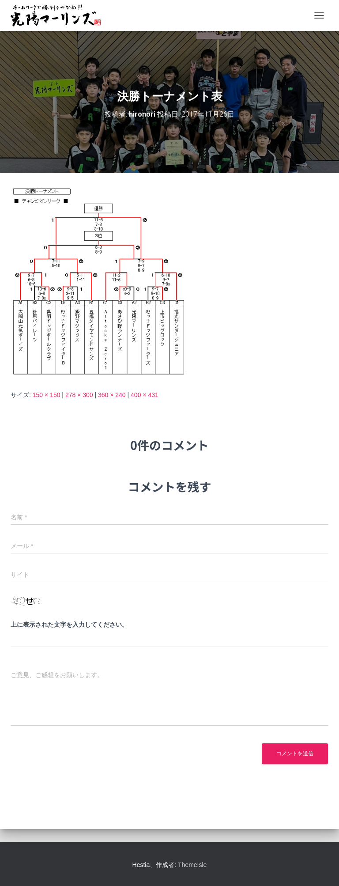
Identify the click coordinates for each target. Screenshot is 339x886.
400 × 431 (144, 394)
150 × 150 (46, 394)
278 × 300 (79, 394)
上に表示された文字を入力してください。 (69, 624)
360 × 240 (112, 394)
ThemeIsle (192, 864)
